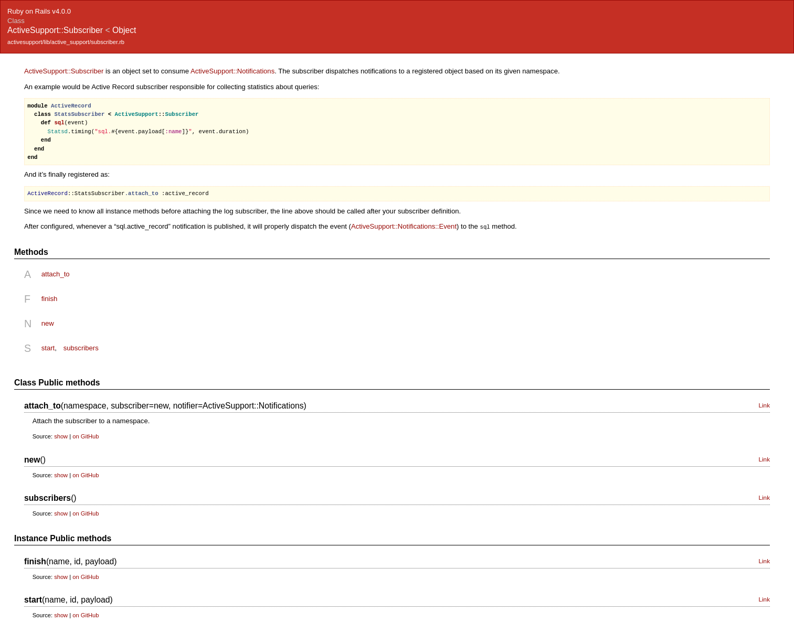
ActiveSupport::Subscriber (64, 71)
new (47, 323)
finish (49, 298)
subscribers (81, 347)
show (61, 436)
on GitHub (85, 436)
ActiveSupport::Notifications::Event (404, 226)
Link (764, 405)
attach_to (55, 273)
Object (124, 30)
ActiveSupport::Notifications (232, 71)
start (48, 347)
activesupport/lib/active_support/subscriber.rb (65, 42)
